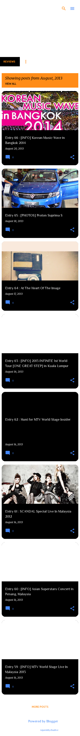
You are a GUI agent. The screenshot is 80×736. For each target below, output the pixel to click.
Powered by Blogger (40, 721)
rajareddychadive (49, 730)
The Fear (18, 7)
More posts (40, 706)
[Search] (63, 8)
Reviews (9, 61)
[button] (72, 157)
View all (10, 83)
